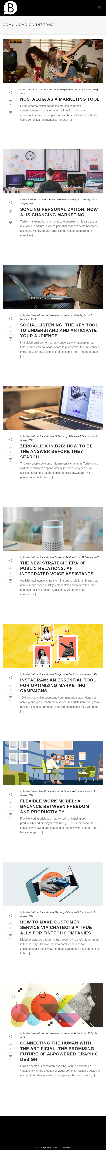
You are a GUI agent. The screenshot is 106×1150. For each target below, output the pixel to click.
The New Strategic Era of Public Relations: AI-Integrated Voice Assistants (57, 568)
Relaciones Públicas (78, 436)
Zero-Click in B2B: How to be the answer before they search (56, 451)
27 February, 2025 (90, 557)
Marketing (78, 89)
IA (78, 199)
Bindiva (26, 315)
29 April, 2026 (26, 203)
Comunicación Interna (49, 89)
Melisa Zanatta (30, 199)
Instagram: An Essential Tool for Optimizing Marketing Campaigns (58, 685)
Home (39, 32)
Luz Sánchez (29, 89)
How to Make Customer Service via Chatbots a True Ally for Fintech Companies (56, 927)
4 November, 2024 (88, 674)
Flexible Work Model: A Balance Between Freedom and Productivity (54, 806)
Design (63, 89)
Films (70, 89)
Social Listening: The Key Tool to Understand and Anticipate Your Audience (59, 330)
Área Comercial (47, 199)
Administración (40, 791)
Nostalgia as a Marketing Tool (60, 99)
